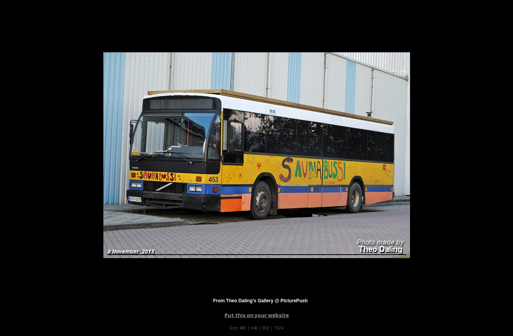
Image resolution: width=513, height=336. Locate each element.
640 (254, 328)
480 (242, 328)
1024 (278, 328)
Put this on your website (257, 315)
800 (266, 328)
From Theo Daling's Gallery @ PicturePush (260, 300)
